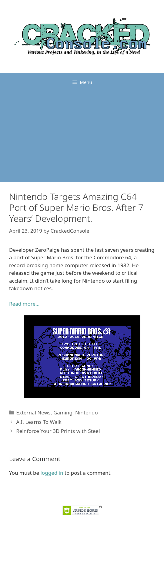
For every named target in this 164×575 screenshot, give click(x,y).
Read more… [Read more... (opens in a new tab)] (24, 303)
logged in (52, 472)
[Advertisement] (82, 136)
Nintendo (86, 412)
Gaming (62, 412)
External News (33, 412)
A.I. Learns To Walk (39, 421)
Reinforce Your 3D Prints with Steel (58, 430)
